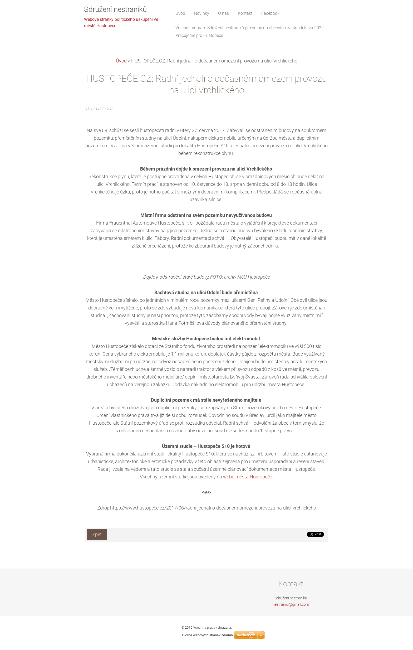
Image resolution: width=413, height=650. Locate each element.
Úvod (121, 61)
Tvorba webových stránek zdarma (207, 635)
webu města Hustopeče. (248, 476)
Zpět (97, 534)
